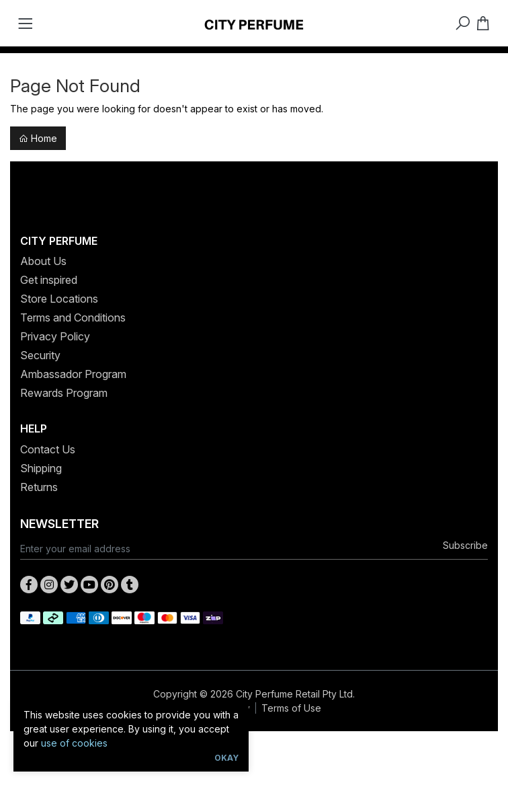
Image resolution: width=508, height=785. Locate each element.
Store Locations (59, 298)
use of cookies (74, 743)
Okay (226, 758)
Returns (39, 487)
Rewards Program (64, 393)
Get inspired (48, 280)
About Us (43, 261)
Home (38, 138)
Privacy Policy (55, 336)
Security (40, 355)
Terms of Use (291, 708)
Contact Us (47, 449)
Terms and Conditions (73, 317)
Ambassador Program (73, 374)
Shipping (41, 468)
